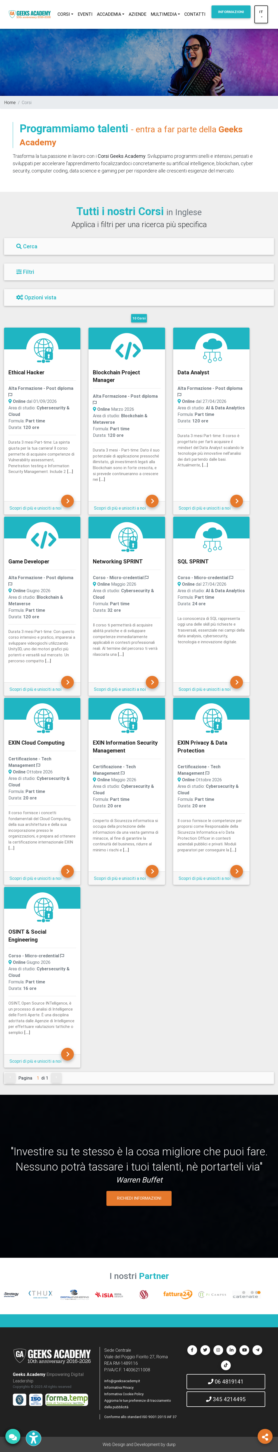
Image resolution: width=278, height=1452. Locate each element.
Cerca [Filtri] (26, 246)
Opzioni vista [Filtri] (36, 297)
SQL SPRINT (193, 561)
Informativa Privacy (119, 1387)
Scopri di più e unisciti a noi (35, 508)
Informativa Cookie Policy (124, 1394)
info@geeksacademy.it (122, 1381)
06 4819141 (226, 1381)
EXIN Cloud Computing (36, 742)
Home (10, 102)
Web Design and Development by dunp (139, 1444)
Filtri (25, 271)
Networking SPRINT (118, 561)
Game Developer (28, 561)
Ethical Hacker (26, 372)
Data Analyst (193, 372)
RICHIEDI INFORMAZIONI (139, 1198)
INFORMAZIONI (231, 12)
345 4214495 (226, 1399)
